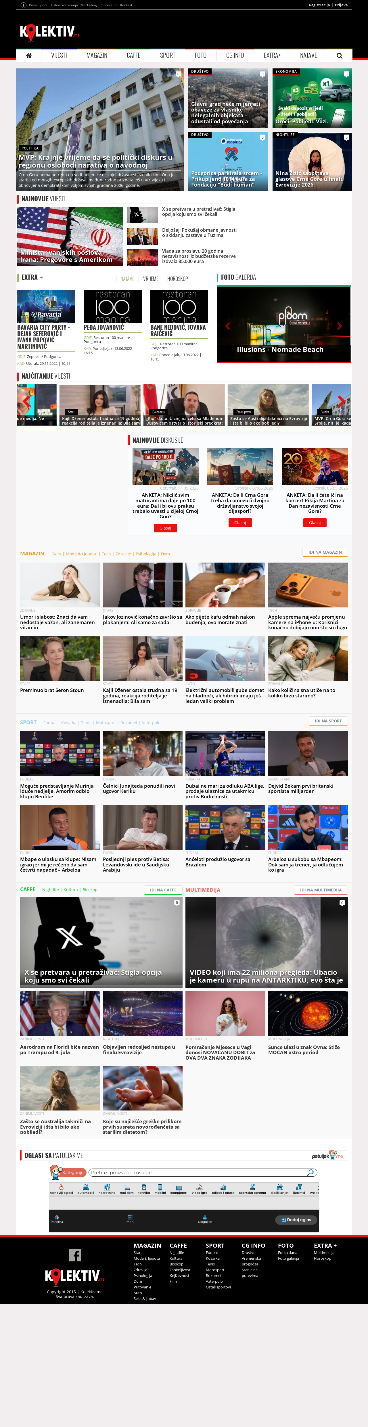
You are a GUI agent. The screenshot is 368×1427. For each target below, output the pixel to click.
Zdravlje (123, 554)
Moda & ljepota (147, 1258)
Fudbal (50, 722)
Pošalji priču (38, 5)
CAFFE (133, 55)
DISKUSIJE (158, 440)
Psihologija (146, 554)
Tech (106, 554)
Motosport (106, 722)
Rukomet (128, 722)
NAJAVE (308, 55)
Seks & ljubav (145, 1298)
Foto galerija (288, 1258)
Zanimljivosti (180, 1269)
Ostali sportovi (218, 1287)
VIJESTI (59, 55)
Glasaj (165, 528)
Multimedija (324, 1252)
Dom (165, 554)
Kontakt (126, 5)
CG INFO (235, 55)
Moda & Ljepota (81, 554)
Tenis (86, 722)
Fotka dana (287, 1252)
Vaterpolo (151, 722)
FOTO (201, 55)
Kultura (71, 889)
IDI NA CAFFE (163, 890)
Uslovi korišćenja (64, 5)
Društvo (249, 1252)
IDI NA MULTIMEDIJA (321, 890)
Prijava (341, 4)
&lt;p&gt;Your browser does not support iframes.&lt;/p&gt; (184, 1197)
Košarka (68, 722)
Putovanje (142, 1287)
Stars (56, 554)
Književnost (179, 1275)
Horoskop (322, 1258)
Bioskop (90, 889)
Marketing (88, 5)
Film (173, 1281)
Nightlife (50, 889)
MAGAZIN (97, 55)
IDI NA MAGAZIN (325, 552)
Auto (138, 1292)
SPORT (167, 55)
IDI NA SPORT (328, 721)
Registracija (319, 4)
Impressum (108, 5)
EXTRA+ (272, 55)
